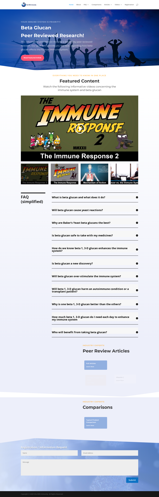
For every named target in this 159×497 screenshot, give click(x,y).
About (78, 5)
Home (71, 5)
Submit (132, 480)
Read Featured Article (32, 58)
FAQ (85, 5)
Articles (107, 5)
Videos (117, 5)
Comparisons (96, 5)
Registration (129, 5)
